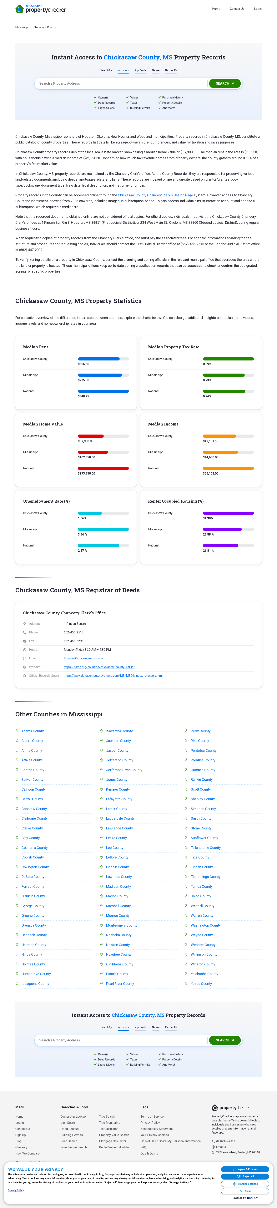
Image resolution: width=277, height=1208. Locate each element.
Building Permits (72, 1135)
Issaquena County (35, 984)
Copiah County (33, 858)
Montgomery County (122, 926)
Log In (19, 1123)
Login (258, 9)
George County (33, 906)
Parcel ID (171, 70)
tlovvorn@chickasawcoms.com (84, 658)
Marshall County (118, 906)
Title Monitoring (109, 1123)
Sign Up (20, 1135)
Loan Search (69, 1141)
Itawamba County (119, 731)
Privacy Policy (150, 1123)
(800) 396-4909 (225, 1141)
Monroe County (118, 916)
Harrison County (34, 945)
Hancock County (34, 936)
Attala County (32, 760)
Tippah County (202, 867)
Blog (18, 1141)
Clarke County (32, 828)
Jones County (117, 780)
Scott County (201, 790)
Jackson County (118, 741)
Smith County (201, 819)
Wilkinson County (204, 955)
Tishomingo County (206, 877)
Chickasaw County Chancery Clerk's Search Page (155, 195)
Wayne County (202, 936)
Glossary (21, 1147)
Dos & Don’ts (149, 1153)
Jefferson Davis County (124, 770)
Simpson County (203, 809)
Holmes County (33, 965)
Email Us (221, 1146)
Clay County (31, 838)
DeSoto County (33, 877)
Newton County (118, 945)
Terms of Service (152, 1116)
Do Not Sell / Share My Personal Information (171, 1141)
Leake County (116, 838)
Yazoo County (201, 984)
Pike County (200, 741)
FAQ (143, 1147)
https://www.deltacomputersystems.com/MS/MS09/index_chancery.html (113, 675)
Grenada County (34, 926)
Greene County (33, 916)
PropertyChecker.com (40, 9)
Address (123, 70)
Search (222, 83)
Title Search (107, 1116)
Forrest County (33, 887)
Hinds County (32, 955)
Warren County (202, 916)
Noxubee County (119, 955)
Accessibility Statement (157, 1129)
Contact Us (237, 9)
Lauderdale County (120, 819)
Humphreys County (36, 974)
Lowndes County (119, 877)
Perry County (201, 731)
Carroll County (32, 799)
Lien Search (68, 1123)
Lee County (114, 848)
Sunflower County (204, 838)
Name (155, 70)
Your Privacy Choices (155, 1135)
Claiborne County (35, 819)
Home (216, 9)
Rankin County (202, 780)
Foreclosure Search (74, 1147)
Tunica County (202, 887)
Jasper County (117, 750)
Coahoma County (35, 848)
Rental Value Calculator (114, 1147)
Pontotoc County (204, 750)
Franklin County (33, 896)
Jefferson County (119, 760)
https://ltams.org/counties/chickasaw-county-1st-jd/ (99, 667)
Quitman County (203, 770)
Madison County (118, 887)
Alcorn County (32, 741)
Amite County (32, 750)
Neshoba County (119, 936)
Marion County (117, 896)
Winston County (203, 965)
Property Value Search (114, 1135)
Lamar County (116, 809)
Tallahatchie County (206, 848)
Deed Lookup (70, 1129)
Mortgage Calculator (112, 1141)
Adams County (33, 731)
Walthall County (202, 906)
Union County (201, 896)
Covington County (35, 867)
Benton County (33, 770)
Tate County (200, 858)
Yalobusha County (204, 974)
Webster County (203, 945)
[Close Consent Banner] (245, 1191)
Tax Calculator (108, 1129)
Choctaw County (34, 809)
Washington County (206, 926)
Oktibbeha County (119, 965)
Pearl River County (120, 984)
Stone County (201, 828)
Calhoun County (34, 790)
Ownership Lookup (73, 1116)
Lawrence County (119, 828)
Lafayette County (119, 799)
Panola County (117, 974)
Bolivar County (32, 780)
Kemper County (118, 790)
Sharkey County (203, 799)
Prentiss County (203, 760)
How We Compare (27, 1153)
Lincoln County (117, 867)
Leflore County (117, 858)
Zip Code (140, 70)
